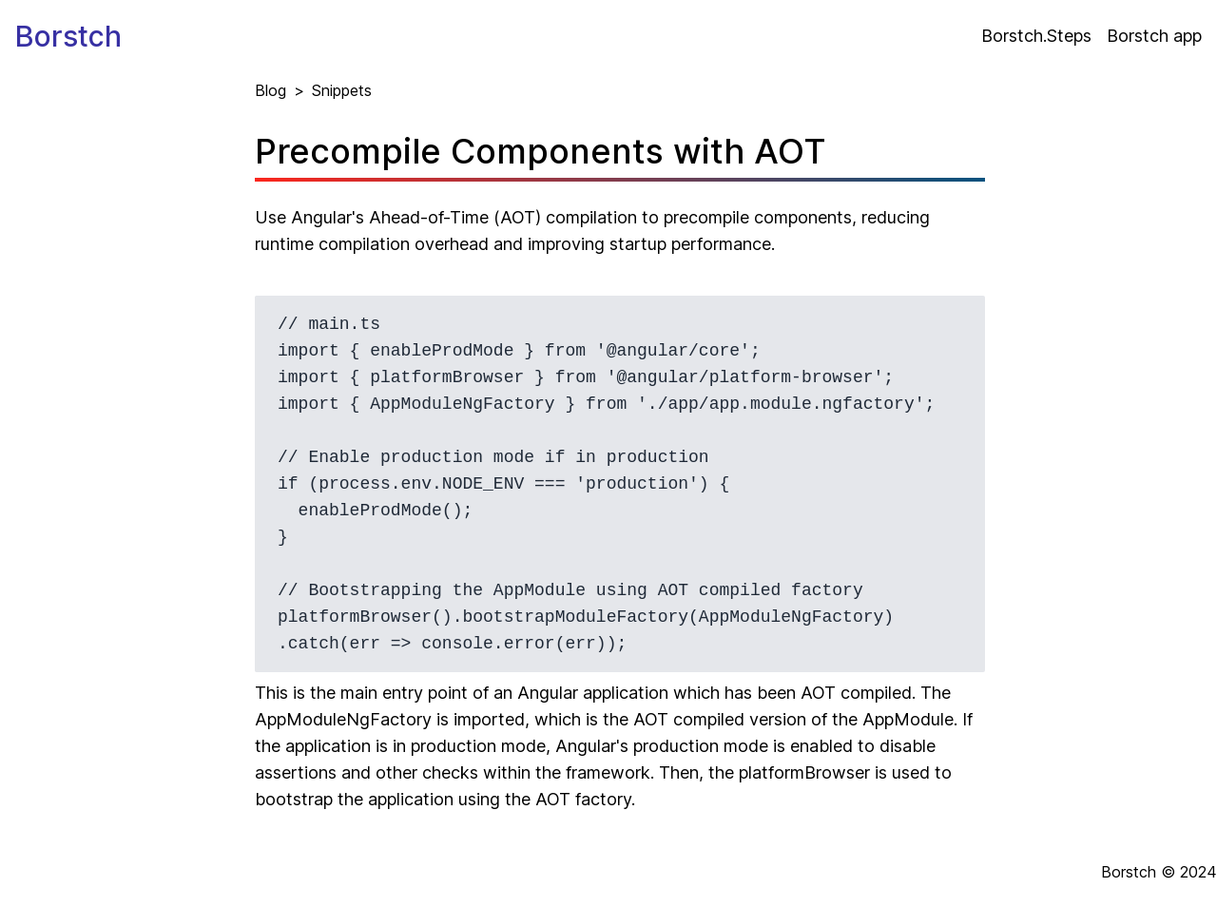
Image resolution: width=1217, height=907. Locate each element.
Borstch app (1154, 36)
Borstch (68, 36)
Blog (270, 90)
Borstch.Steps (1036, 36)
